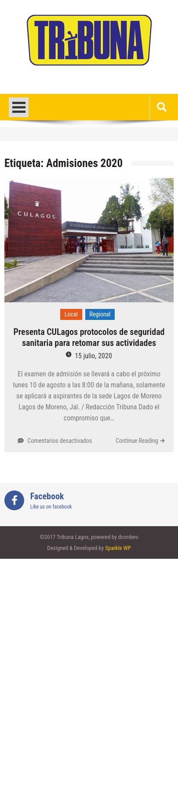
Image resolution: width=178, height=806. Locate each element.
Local (71, 314)
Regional (100, 314)
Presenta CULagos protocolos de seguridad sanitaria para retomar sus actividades (88, 337)
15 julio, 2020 (93, 356)
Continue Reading (137, 440)
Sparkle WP (118, 548)
